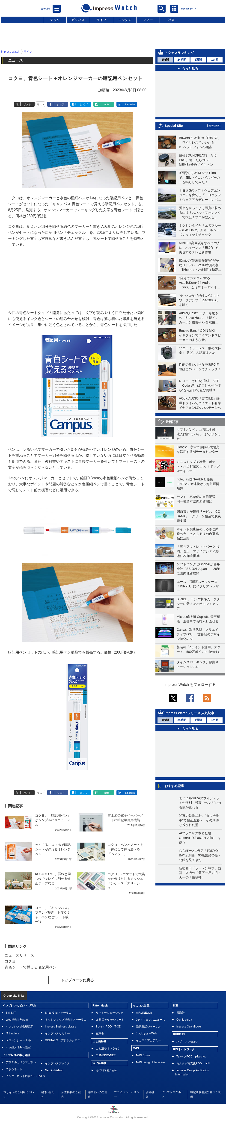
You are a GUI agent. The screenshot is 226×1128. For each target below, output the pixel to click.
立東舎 (100, 1033)
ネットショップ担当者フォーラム (65, 1019)
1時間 (165, 59)
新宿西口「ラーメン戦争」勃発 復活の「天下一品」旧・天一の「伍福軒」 (200, 872)
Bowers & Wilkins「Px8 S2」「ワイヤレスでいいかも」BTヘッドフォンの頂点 (200, 142)
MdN (136, 1048)
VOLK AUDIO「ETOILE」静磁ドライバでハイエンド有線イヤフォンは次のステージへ (200, 403)
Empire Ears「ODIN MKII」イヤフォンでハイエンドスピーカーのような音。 (200, 335)
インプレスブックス (57, 1063)
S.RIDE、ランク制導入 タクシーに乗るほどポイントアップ (198, 603)
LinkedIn (130, 104)
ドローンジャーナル (18, 1040)
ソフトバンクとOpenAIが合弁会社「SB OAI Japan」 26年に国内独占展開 (198, 568)
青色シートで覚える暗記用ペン (30, 967)
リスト (41, 104)
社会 (171, 20)
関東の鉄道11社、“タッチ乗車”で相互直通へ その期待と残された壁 (199, 820)
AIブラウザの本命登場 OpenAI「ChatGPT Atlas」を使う (200, 837)
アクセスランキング (179, 53)
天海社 (180, 1012)
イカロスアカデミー (148, 1040)
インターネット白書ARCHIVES (25, 1076)
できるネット (14, 1069)
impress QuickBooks (189, 1026)
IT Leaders (12, 1033)
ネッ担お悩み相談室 (18, 1047)
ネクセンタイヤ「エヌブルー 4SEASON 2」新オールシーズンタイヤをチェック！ (200, 230)
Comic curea (184, 1019)
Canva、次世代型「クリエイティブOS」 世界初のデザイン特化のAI (198, 634)
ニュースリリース (19, 955)
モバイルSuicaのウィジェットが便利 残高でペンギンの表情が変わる (200, 802)
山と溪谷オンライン (108, 1048)
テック (55, 20)
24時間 (182, 59)
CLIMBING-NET (106, 1055)
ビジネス (78, 20)
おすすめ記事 (174, 786)
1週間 (198, 59)
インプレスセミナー (57, 1033)
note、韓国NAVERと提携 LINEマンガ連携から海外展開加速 (198, 483)
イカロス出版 (141, 1005)
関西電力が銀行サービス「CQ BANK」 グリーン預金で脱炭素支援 (199, 516)
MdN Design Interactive (150, 1062)
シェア (61, 104)
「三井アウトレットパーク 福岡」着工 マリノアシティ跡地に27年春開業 (198, 551)
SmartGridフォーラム (58, 1012)
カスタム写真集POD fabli (193, 1063)
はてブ (84, 104)
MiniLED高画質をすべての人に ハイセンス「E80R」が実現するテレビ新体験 (199, 247)
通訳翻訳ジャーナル (148, 1026)
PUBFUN (179, 1034)
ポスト (27, 104)
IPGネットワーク (184, 1049)
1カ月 (214, 59)
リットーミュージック (109, 1012)
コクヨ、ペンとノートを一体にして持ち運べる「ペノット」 (125, 849)
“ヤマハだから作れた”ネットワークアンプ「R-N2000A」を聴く (199, 300)
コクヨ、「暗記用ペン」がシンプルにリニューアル (53, 820)
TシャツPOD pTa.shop (191, 1056)
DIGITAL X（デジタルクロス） (64, 1040)
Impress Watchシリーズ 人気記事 (189, 713)
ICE (175, 1005)
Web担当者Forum (17, 1019)
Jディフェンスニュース (150, 1019)
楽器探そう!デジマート (110, 1019)
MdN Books (143, 1055)
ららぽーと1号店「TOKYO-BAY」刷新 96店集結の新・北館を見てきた (200, 855)
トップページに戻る (77, 980)
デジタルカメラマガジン (21, 1062)
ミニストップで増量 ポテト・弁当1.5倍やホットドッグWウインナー (198, 466)
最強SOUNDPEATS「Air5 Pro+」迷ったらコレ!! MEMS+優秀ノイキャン (197, 160)
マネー (148, 20)
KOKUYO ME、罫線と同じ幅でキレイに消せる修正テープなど (53, 878)
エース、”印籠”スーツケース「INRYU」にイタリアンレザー (198, 586)
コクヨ (10, 961)
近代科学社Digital (106, 1070)
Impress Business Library (60, 1026)
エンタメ (124, 20)
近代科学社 (99, 1063)
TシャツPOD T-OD (108, 1026)
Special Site (174, 125)
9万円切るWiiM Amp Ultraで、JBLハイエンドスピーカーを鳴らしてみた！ (199, 177)
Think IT (11, 1012)
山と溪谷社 (99, 1041)
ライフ (101, 20)
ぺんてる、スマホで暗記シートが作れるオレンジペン (53, 849)
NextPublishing (54, 1070)
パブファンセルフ (187, 1041)
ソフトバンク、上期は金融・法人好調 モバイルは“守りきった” (199, 434)
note (106, 104)
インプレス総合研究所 (19, 1026)
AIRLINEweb (144, 1012)
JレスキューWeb (146, 1033)
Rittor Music (100, 1005)
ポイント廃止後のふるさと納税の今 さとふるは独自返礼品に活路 (198, 533)
